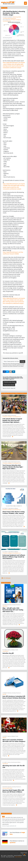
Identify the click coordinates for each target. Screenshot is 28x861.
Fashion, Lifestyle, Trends (12, 649)
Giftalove (4, 737)
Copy (22, 361)
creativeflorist (5, 651)
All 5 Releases (6, 578)
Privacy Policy (10, 855)
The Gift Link (5, 763)
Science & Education (12, 415)
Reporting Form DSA (10, 856)
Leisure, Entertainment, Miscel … (14, 762)
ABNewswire (5, 606)
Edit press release (9, 385)
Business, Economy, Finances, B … (14, 604)
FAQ (2, 855)
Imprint (5, 855)
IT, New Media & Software (13, 508)
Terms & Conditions (18, 855)
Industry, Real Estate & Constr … (14, 461)
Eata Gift (4, 694)
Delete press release (9, 382)
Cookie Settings (18, 856)
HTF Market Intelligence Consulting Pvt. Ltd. (12, 416)
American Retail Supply (7, 788)
